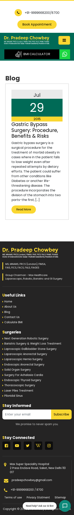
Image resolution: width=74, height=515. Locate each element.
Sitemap (60, 497)
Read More (23, 209)
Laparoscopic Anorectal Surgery (25, 354)
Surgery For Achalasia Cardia (23, 375)
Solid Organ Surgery (17, 370)
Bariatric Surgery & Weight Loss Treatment (32, 344)
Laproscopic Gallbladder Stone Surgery (30, 349)
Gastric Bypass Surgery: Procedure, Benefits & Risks (34, 130)
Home (8, 301)
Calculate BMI (13, 322)
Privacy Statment (38, 497)
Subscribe (61, 414)
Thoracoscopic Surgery (19, 385)
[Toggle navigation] (64, 40)
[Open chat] (65, 506)
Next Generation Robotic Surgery (26, 338)
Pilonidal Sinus (13, 396)
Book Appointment (37, 24)
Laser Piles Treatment (18, 391)
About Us (10, 307)
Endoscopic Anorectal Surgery (24, 364)
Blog (7, 312)
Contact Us (12, 317)
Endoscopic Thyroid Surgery (22, 380)
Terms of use (13, 497)
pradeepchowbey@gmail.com (32, 480)
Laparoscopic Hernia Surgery (23, 359)
